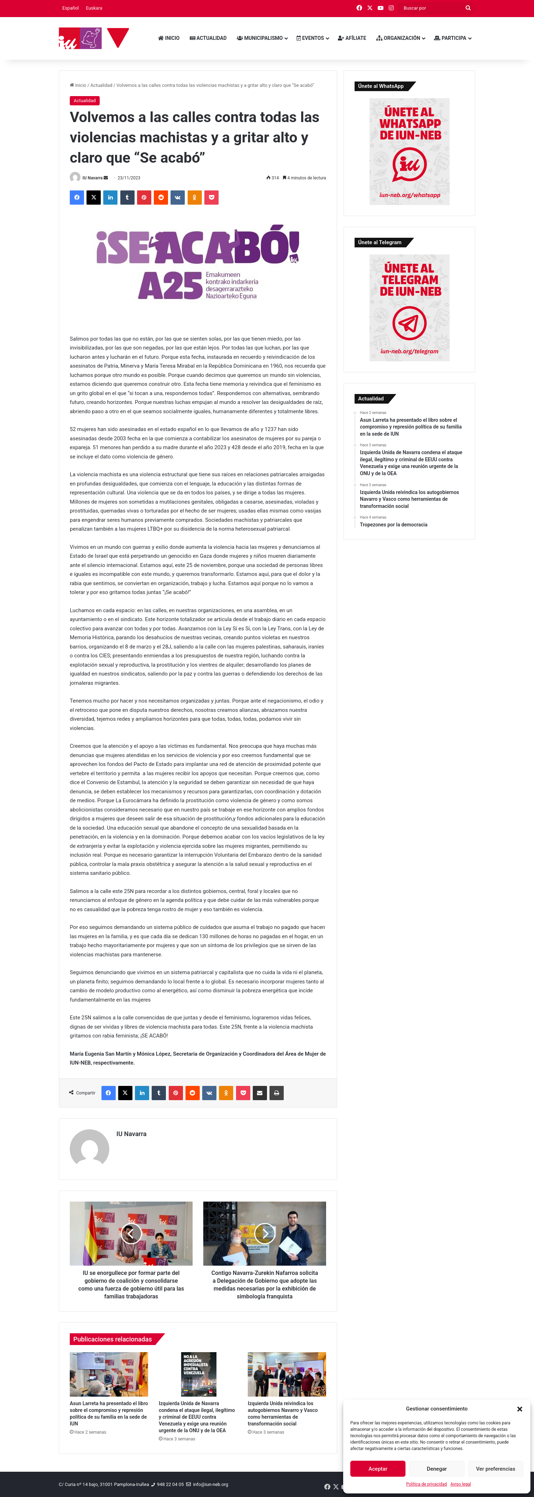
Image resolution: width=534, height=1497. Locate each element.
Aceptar (377, 1469)
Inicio (168, 38)
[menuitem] (70, 8)
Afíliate (352, 38)
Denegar (437, 1469)
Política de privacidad (426, 1484)
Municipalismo (260, 38)
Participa (450, 38)
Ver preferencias (495, 1469)
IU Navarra (93, 177)
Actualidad (208, 38)
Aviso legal (460, 1484)
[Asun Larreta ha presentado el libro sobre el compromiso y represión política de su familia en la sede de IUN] (109, 1374)
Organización (398, 38)
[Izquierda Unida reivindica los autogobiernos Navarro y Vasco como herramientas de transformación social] (287, 1374)
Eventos (310, 38)
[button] (519, 1409)
